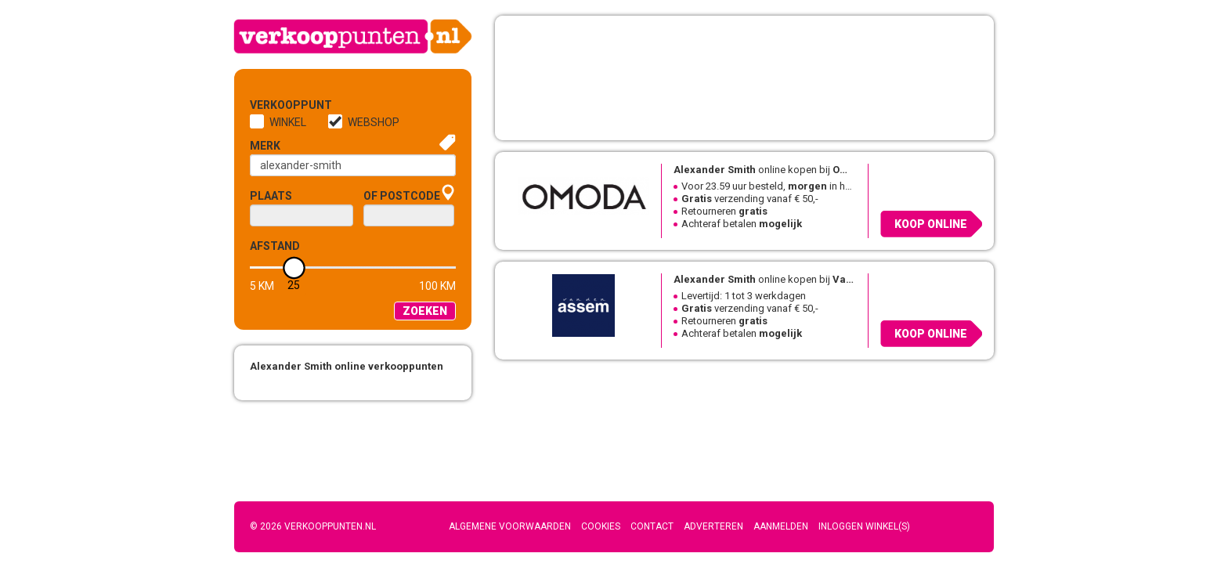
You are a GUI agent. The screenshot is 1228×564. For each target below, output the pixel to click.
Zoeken (425, 311)
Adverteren (713, 526)
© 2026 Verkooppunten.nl (313, 526)
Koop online (930, 224)
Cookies (600, 526)
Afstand (275, 246)
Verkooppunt (276, 105)
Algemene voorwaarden (510, 526)
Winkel (287, 122)
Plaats (271, 196)
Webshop (373, 122)
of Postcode (401, 196)
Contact (652, 526)
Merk (265, 145)
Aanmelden (780, 526)
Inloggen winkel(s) (864, 526)
